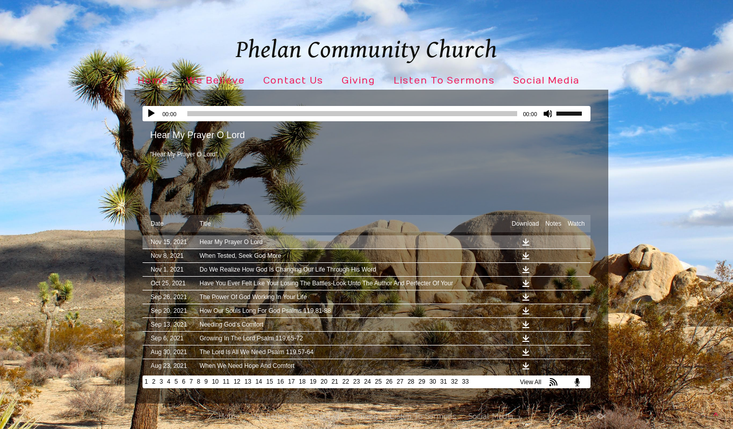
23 (356, 381)
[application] (366, 113)
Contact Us (293, 80)
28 (411, 381)
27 (400, 381)
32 (454, 381)
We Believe (215, 80)
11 (226, 381)
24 (367, 381)
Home (152, 80)
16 (280, 381)
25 (378, 381)
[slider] (352, 113)
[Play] (151, 114)
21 (334, 381)
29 (421, 381)
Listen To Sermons (444, 80)
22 (346, 381)
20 (324, 381)
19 (312, 381)
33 (465, 381)
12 (237, 381)
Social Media (546, 80)
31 (443, 381)
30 (432, 381)
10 (215, 381)
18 (302, 381)
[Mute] (548, 114)
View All (531, 382)
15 (269, 381)
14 (259, 381)
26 (389, 381)
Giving (358, 80)
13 (247, 381)
